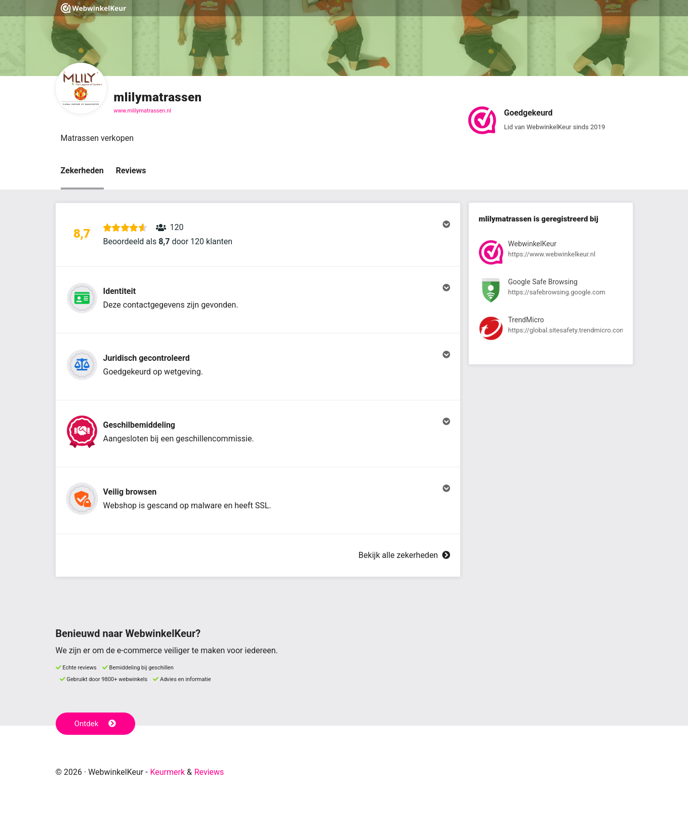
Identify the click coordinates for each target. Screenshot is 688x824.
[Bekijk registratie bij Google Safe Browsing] (551, 292)
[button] (258, 234)
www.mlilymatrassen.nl (143, 110)
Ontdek (95, 723)
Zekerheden (82, 170)
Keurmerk (167, 772)
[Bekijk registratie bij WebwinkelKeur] (551, 254)
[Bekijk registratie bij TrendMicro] (551, 330)
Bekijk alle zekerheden (404, 555)
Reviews (131, 170)
